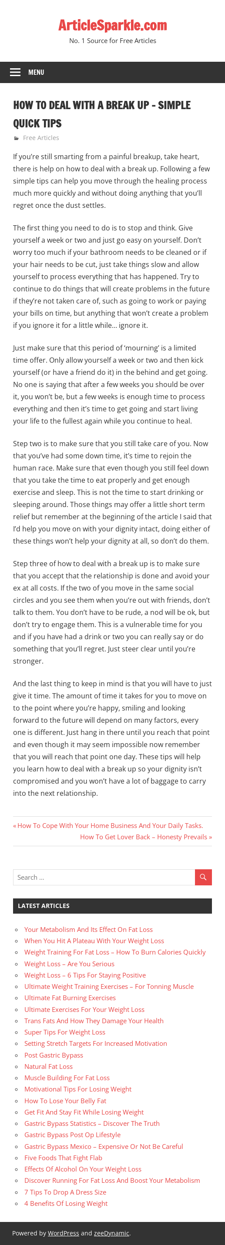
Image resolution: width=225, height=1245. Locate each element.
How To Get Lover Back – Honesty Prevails (143, 836)
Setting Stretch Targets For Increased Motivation (95, 1043)
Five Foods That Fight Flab (63, 1157)
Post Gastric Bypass (53, 1055)
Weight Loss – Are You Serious (69, 963)
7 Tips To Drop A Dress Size (65, 1192)
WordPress (63, 1233)
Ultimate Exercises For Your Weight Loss (84, 1009)
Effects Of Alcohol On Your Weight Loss (82, 1169)
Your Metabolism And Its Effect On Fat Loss (88, 929)
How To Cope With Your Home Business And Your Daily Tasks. (110, 825)
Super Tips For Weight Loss (64, 1032)
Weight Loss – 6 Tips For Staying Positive (85, 975)
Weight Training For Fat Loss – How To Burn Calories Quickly (115, 952)
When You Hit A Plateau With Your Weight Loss (94, 940)
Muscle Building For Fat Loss (67, 1077)
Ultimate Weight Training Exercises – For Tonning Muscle (109, 986)
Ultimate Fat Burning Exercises (70, 997)
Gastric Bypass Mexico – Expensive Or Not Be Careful (103, 1146)
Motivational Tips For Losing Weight (77, 1089)
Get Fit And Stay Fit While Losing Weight (84, 1112)
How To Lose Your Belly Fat (65, 1100)
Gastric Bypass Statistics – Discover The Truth (92, 1123)
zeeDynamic (111, 1233)
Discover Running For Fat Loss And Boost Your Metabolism (112, 1180)
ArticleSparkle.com (112, 25)
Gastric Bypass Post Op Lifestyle (72, 1134)
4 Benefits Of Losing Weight (65, 1203)
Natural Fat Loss (48, 1066)
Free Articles (41, 138)
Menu (36, 72)
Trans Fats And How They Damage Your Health (94, 1020)
